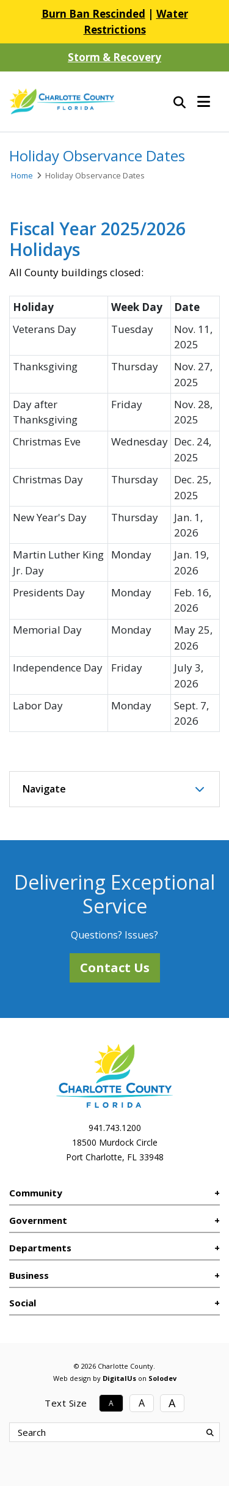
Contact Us (115, 967)
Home (22, 175)
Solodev (162, 1378)
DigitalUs (119, 1378)
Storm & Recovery (114, 57)
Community (35, 1193)
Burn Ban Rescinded (93, 14)
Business (29, 1275)
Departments (40, 1248)
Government (38, 1220)
